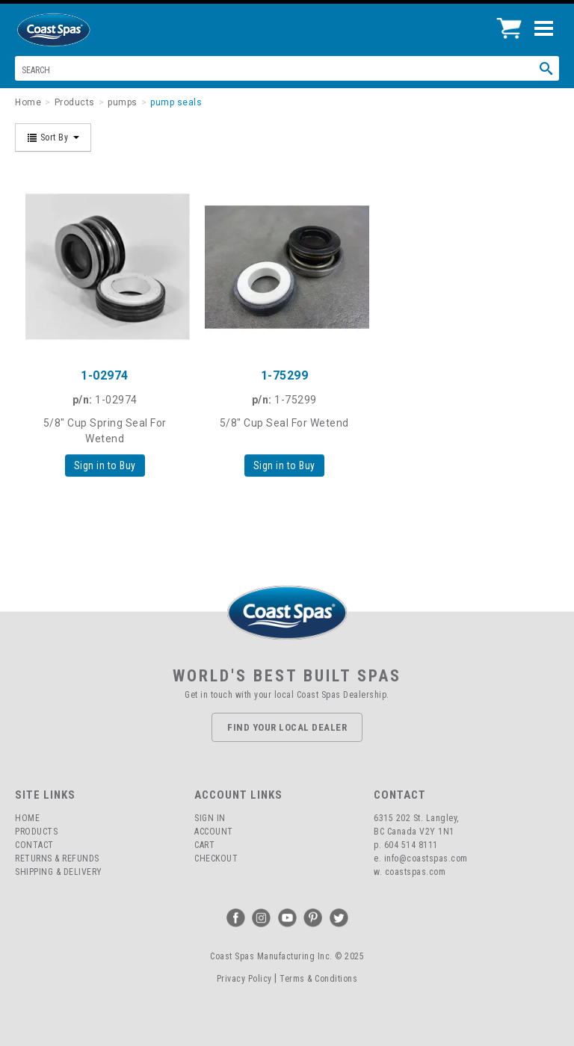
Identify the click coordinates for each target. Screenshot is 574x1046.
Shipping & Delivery (58, 872)
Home (27, 818)
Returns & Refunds (57, 858)
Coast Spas (78, 30)
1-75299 (285, 375)
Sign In (210, 818)
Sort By (53, 137)
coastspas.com (415, 872)
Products (36, 831)
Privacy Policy (244, 979)
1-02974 (105, 375)
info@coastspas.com (426, 858)
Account (213, 831)
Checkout (216, 858)
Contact (34, 845)
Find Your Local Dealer (287, 727)
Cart (204, 845)
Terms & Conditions (318, 979)
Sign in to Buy (105, 465)
